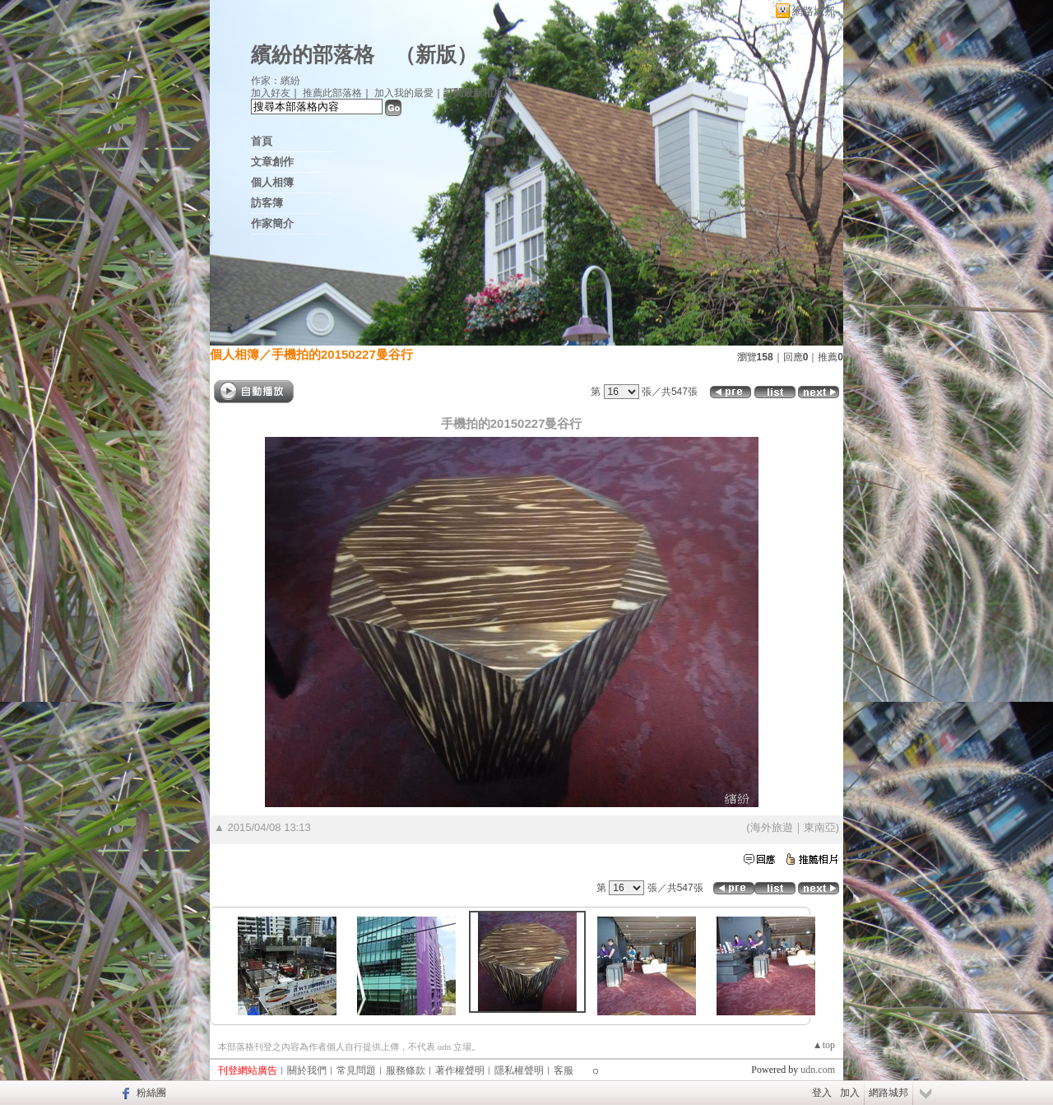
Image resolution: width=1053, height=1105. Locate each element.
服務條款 (405, 1070)
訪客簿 (267, 203)
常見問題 (356, 1070)
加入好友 (270, 93)
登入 (822, 1092)
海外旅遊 (771, 827)
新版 (436, 55)
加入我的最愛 (404, 93)
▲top (824, 1045)
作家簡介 (272, 223)
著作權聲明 (460, 1070)
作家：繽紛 (275, 80)
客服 (563, 1070)
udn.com (817, 1069)
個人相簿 (272, 182)
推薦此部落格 (332, 93)
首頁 (261, 141)
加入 (850, 1092)
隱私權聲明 (519, 1070)
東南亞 (820, 827)
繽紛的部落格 (312, 55)
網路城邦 (813, 11)
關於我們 (307, 1070)
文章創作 (272, 162)
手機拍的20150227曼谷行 (342, 354)
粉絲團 (151, 1092)
